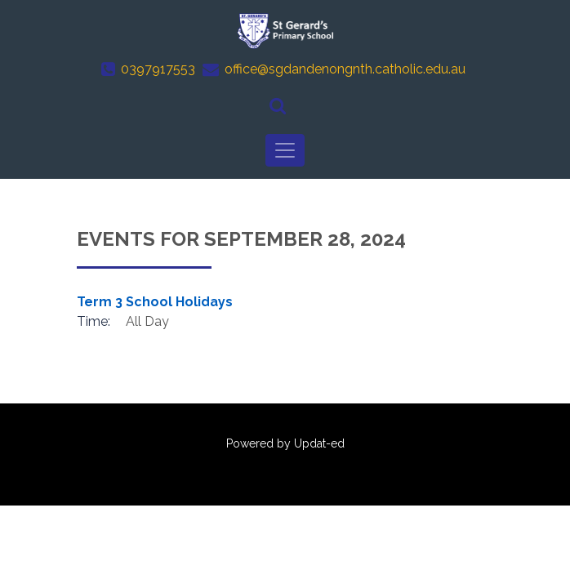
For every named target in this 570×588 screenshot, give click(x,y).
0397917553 (158, 69)
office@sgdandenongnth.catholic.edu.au (345, 69)
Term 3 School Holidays (155, 302)
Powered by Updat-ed (285, 443)
